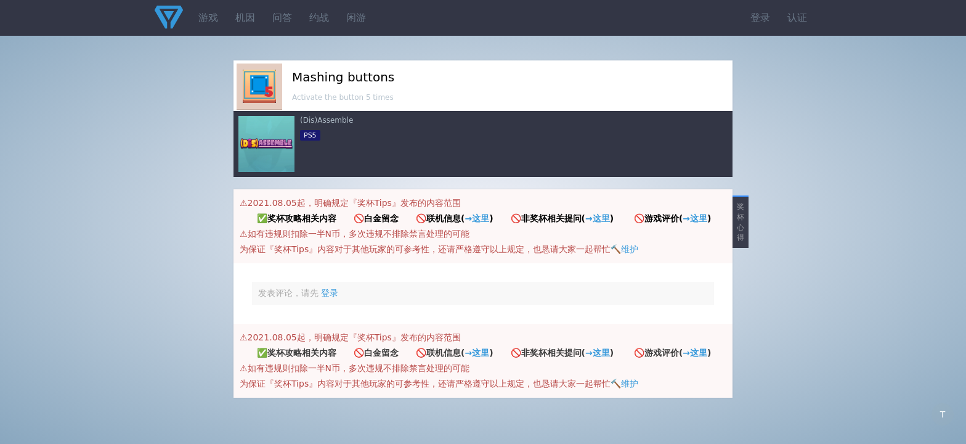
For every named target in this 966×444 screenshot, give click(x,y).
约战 (319, 17)
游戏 (208, 17)
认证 (797, 17)
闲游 (356, 17)
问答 (282, 17)
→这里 (477, 218)
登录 (760, 17)
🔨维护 (624, 249)
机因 (245, 17)
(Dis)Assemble (326, 120)
